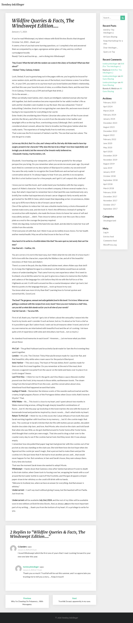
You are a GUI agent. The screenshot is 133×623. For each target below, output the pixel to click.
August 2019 (109, 164)
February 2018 (109, 192)
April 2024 (107, 106)
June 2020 (107, 143)
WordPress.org (110, 245)
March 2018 (108, 188)
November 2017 (110, 200)
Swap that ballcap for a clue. (113, 42)
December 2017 (110, 196)
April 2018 (107, 184)
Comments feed (110, 240)
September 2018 (110, 180)
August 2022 (109, 135)
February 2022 (109, 139)
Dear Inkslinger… (110, 47)
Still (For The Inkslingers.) (108, 31)
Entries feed (108, 236)
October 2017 (109, 205)
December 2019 (110, 155)
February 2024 (109, 115)
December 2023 (110, 123)
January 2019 (109, 172)
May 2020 (107, 147)
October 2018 (109, 176)
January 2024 (109, 119)
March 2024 (108, 110)
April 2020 (107, 151)
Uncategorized (109, 220)
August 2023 (109, 127)
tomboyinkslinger (31, 567)
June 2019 (107, 168)
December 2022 (110, 131)
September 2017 (110, 209)
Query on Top (109, 52)
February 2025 (109, 102)
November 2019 (110, 160)
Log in (106, 232)
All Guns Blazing (110, 36)
